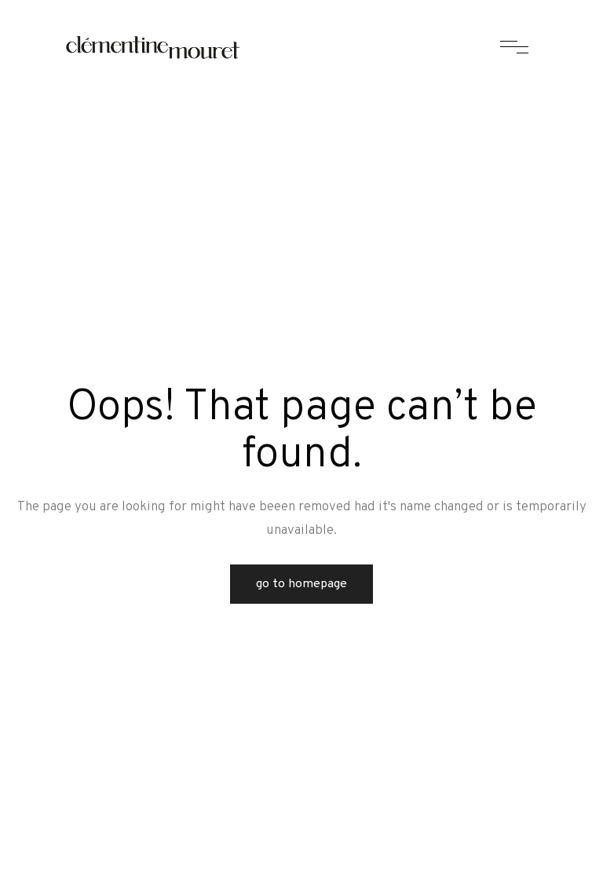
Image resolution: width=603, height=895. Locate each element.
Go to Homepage (301, 584)
